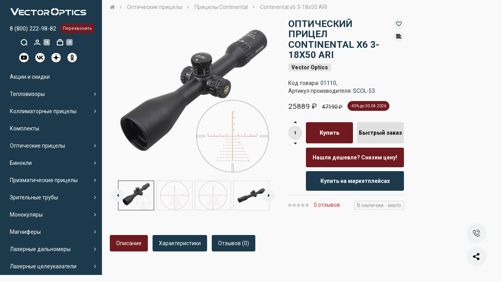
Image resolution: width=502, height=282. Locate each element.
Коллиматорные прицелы (43, 111)
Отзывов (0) (233, 243)
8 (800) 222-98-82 (33, 28)
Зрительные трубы (34, 197)
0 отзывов (327, 205)
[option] (193, 97)
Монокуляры (26, 215)
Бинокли (21, 163)
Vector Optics (309, 67)
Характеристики (180, 243)
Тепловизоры (27, 94)
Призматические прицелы (44, 180)
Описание (129, 243)
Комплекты (24, 128)
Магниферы (25, 232)
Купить (330, 133)
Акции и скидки (30, 77)
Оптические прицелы (37, 146)
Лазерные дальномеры (40, 249)
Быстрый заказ (380, 133)
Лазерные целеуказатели (43, 266)
